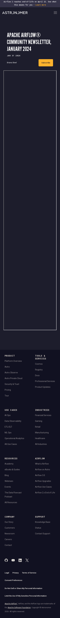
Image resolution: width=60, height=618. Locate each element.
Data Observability (13, 421)
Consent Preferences (13, 580)
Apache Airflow (11, 604)
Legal (7, 573)
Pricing (8, 390)
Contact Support (42, 533)
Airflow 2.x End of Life (45, 492)
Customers (10, 528)
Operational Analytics (14, 438)
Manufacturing (42, 432)
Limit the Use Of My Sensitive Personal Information (26, 596)
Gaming (38, 421)
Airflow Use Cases (43, 487)
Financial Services (43, 415)
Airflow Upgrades (43, 481)
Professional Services (45, 381)
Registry (39, 370)
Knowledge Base (42, 522)
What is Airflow (42, 464)
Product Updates (42, 387)
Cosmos (39, 364)
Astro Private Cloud (13, 378)
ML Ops (8, 432)
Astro (7, 367)
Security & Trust (12, 384)
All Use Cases (11, 444)
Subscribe (45, 63)
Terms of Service (29, 573)
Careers (8, 539)
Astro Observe (11, 372)
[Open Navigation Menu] (55, 13)
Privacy (15, 573)
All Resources (11, 502)
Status (38, 528)
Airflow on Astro (42, 469)
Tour (7, 395)
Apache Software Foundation (19, 608)
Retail (37, 427)
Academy (9, 464)
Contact (8, 545)
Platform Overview (13, 361)
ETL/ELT (8, 427)
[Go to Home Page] (27, 12)
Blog (7, 475)
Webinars (9, 481)
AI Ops (8, 415)
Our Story (9, 522)
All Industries (41, 444)
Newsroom (10, 533)
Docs (37, 375)
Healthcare (40, 438)
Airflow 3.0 (40, 475)
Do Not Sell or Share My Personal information (23, 588)
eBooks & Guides (12, 469)
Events (8, 487)
